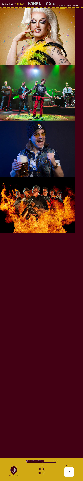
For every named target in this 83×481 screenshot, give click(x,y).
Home (58, 5)
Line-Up (63, 5)
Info (58, 8)
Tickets (63, 8)
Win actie (69, 5)
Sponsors (75, 5)
